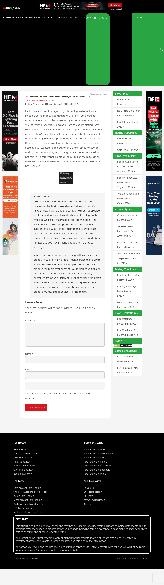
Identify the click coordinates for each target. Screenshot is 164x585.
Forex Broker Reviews (21, 17)
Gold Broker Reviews (127, 87)
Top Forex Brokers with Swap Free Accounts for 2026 (128, 196)
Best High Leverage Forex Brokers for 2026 (126, 228)
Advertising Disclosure (94, 437)
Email (28, 306)
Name (29, 291)
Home (6, 17)
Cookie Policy (143, 496)
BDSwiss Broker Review (24, 403)
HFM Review (19, 387)
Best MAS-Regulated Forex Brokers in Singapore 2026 (127, 120)
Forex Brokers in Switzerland (97, 403)
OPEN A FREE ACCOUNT (98, 17)
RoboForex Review (22, 411)
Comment (31, 258)
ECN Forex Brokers (22, 445)
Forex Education (63, 17)
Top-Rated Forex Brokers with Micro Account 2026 (126, 168)
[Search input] (146, 17)
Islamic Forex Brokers (23, 433)
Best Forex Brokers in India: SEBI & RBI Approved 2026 (127, 104)
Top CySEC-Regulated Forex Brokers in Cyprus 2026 (128, 136)
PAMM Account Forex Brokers (28, 441)
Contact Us (79, 17)
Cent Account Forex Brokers (27, 425)
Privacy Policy (121, 496)
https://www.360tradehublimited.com (40, 38)
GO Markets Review (23, 407)
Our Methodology (93, 429)
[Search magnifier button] (161, 18)
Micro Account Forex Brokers (27, 437)
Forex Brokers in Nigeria (95, 399)
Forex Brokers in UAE (94, 395)
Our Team (88, 433)
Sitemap (87, 441)
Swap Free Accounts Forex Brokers (30, 429)
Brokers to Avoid (43, 17)
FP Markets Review (22, 395)
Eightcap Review (21, 399)
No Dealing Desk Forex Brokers (28, 449)
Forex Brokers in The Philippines (99, 391)
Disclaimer (132, 496)
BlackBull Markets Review (25, 391)
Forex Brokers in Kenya (95, 411)
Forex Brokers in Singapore (97, 407)
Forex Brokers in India (94, 387)
